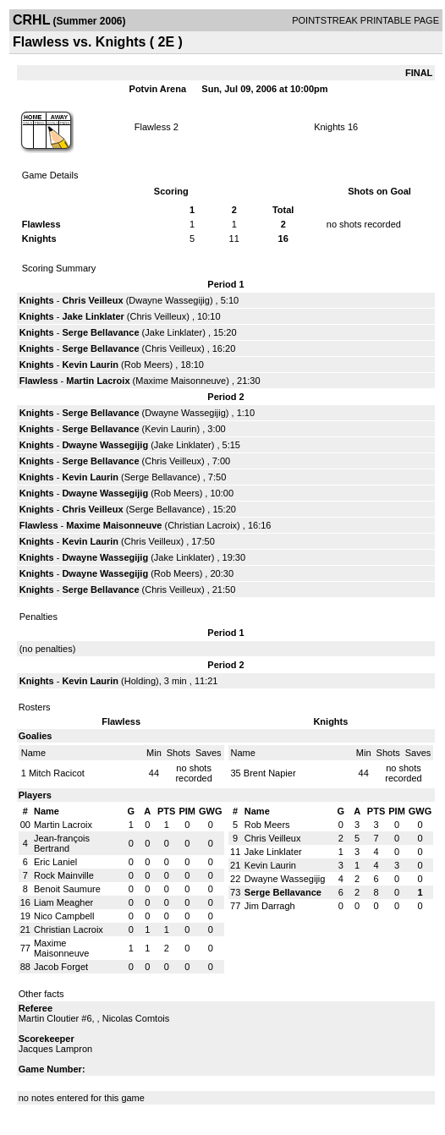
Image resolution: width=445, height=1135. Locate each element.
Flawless (153, 127)
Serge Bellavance (100, 332)
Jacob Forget (61, 967)
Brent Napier (270, 773)
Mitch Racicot (57, 773)
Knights (329, 127)
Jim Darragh (269, 906)
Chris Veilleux (92, 300)
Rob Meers (147, 364)
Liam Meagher (63, 902)
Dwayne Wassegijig (169, 300)
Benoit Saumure (67, 889)
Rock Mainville (64, 875)
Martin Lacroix (97, 381)
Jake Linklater (93, 316)
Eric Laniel (55, 862)
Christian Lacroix (202, 525)
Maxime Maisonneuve (180, 381)
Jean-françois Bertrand (62, 843)
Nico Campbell (64, 916)
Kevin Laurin (90, 364)
